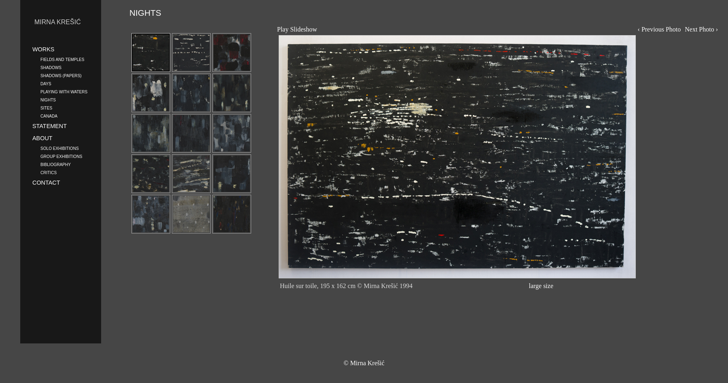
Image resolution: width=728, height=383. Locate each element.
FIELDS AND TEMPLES (62, 59)
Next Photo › (701, 29)
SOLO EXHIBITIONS (59, 147)
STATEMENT (49, 126)
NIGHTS (48, 99)
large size (541, 285)
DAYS (45, 83)
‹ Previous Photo (659, 29)
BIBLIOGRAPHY (55, 164)
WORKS (43, 49)
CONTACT (46, 182)
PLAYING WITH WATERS (63, 91)
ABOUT (42, 138)
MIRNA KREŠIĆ (57, 22)
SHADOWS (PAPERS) (61, 75)
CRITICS (48, 172)
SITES (46, 107)
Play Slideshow (297, 29)
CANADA (48, 115)
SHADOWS (50, 67)
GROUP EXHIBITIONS (61, 156)
